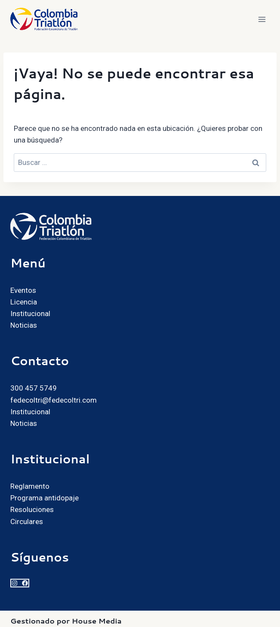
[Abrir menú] (262, 19)
